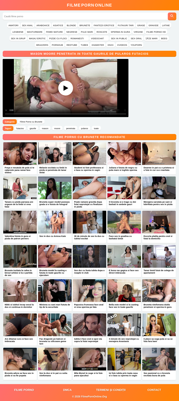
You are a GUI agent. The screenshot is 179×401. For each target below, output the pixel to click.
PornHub (57, 45)
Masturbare (34, 32)
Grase (141, 25)
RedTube (71, 45)
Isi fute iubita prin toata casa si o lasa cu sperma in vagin (123, 374)
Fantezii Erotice (104, 25)
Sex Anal (27, 25)
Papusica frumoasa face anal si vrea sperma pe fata (88, 305)
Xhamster (97, 45)
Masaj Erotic (37, 38)
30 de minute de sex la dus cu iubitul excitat (89, 237)
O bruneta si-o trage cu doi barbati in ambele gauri (122, 203)
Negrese (71, 32)
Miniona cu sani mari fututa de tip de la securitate (54, 305)
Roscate (102, 32)
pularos (84, 128)
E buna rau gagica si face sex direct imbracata (124, 271)
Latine (166, 25)
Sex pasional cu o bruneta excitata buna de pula (157, 374)
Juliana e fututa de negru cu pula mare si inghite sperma (123, 168)
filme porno (24, 389)
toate (96, 128)
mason (45, 128)
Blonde (71, 25)
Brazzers (42, 45)
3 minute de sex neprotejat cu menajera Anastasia (124, 340)
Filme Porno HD (156, 32)
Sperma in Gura (120, 32)
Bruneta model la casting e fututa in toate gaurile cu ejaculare (52, 272)
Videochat (99, 38)
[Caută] (172, 16)
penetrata (70, 128)
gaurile (33, 128)
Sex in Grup (18, 38)
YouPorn (136, 45)
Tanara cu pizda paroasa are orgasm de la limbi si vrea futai (19, 204)
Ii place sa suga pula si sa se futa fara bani (158, 340)
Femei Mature (54, 32)
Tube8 (84, 45)
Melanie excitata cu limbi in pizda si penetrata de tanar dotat (53, 170)
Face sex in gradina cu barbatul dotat (120, 237)
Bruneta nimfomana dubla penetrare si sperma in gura (158, 305)
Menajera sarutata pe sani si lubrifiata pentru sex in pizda (158, 203)
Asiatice (58, 25)
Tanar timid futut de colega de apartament (159, 271)
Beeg (164, 38)
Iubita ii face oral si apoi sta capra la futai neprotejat (88, 340)
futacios (20, 128)
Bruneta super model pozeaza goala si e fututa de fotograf (54, 203)
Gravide (154, 25)
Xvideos (122, 45)
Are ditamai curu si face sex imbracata (19, 340)
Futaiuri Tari (126, 25)
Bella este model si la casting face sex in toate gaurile (123, 305)
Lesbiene (18, 32)
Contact (154, 389)
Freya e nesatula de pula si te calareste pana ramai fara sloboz (19, 170)
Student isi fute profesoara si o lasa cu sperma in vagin (89, 168)
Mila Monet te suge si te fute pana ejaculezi (88, 374)
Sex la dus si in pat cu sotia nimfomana (53, 374)
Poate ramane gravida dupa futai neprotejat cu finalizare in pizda (88, 204)
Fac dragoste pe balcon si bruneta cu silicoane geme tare (52, 341)
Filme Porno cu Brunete (31, 121)
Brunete (85, 25)
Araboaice (43, 25)
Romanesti (79, 38)
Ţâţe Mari (151, 38)
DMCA (67, 389)
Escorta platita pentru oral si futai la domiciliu (158, 237)
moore (57, 128)
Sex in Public (119, 38)
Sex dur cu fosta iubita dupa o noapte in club (89, 271)
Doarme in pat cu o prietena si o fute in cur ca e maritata (159, 168)
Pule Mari (87, 32)
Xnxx (111, 45)
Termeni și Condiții (111, 389)
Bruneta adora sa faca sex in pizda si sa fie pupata (19, 374)
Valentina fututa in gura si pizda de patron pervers (18, 237)
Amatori (13, 25)
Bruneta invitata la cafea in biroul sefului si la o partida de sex (18, 272)
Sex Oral (136, 38)
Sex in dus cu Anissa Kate (52, 236)
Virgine (138, 32)
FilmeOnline (89, 5)
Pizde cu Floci (58, 38)
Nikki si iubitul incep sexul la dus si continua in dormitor (19, 305)
